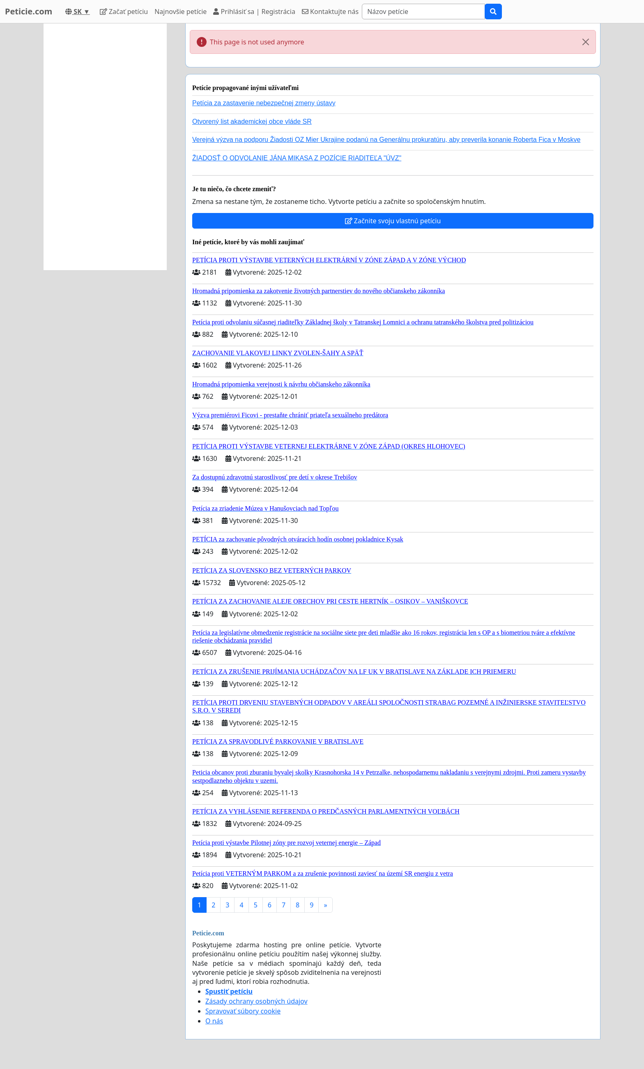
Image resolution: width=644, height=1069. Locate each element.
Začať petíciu (124, 11)
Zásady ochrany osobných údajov (256, 1001)
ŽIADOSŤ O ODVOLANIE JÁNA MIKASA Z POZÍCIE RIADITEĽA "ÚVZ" (296, 158)
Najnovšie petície (180, 11)
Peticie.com (28, 11)
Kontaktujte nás (330, 11)
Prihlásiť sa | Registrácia (254, 11)
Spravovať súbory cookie (243, 1011)
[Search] (423, 11)
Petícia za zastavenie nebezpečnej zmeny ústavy (264, 102)
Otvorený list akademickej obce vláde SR (252, 121)
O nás (214, 1020)
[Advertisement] (105, 146)
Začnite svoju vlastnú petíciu (393, 220)
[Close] (586, 41)
